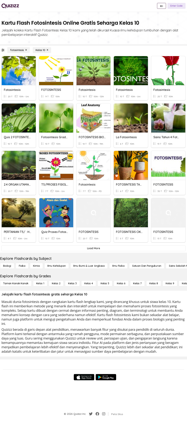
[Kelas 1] (40, 283)
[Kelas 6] (121, 283)
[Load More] (93, 248)
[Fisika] (22, 266)
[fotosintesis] (18, 50)
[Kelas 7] (137, 283)
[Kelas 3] (72, 283)
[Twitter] (91, 414)
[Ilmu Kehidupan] (56, 266)
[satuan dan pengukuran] (146, 266)
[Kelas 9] (170, 283)
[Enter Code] (176, 6)
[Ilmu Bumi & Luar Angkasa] (89, 266)
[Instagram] (103, 414)
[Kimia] (36, 266)
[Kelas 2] (56, 283)
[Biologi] (7, 266)
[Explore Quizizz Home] (10, 5)
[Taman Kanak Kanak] (16, 283)
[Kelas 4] (88, 283)
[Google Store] (106, 377)
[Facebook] (97, 414)
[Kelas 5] (105, 283)
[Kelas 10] (42, 50)
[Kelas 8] (153, 283)
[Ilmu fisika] (118, 266)
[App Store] (84, 377)
